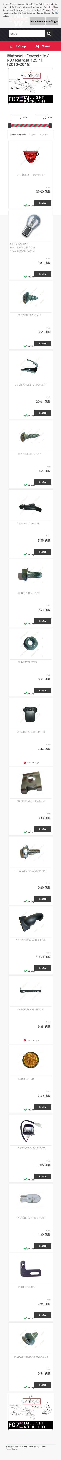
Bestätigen (52, 21)
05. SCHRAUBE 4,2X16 (29, 454)
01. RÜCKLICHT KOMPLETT (31, 175)
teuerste (44, 134)
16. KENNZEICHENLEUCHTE (30, 1148)
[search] (49, 33)
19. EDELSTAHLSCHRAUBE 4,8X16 (31, 1356)
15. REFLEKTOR (26, 1079)
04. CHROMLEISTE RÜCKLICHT (31, 384)
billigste (32, 134)
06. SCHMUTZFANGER (29, 523)
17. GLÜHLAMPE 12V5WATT (30, 1217)
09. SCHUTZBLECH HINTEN (31, 732)
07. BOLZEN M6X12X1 (29, 593)
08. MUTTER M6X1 (27, 662)
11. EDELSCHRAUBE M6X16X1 (31, 870)
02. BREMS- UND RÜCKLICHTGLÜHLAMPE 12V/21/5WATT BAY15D (22, 248)
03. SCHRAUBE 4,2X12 (29, 315)
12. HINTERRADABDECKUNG (31, 940)
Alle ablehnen (37, 21)
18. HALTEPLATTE (27, 1287)
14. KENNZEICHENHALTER (30, 1009)
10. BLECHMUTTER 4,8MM (31, 801)
